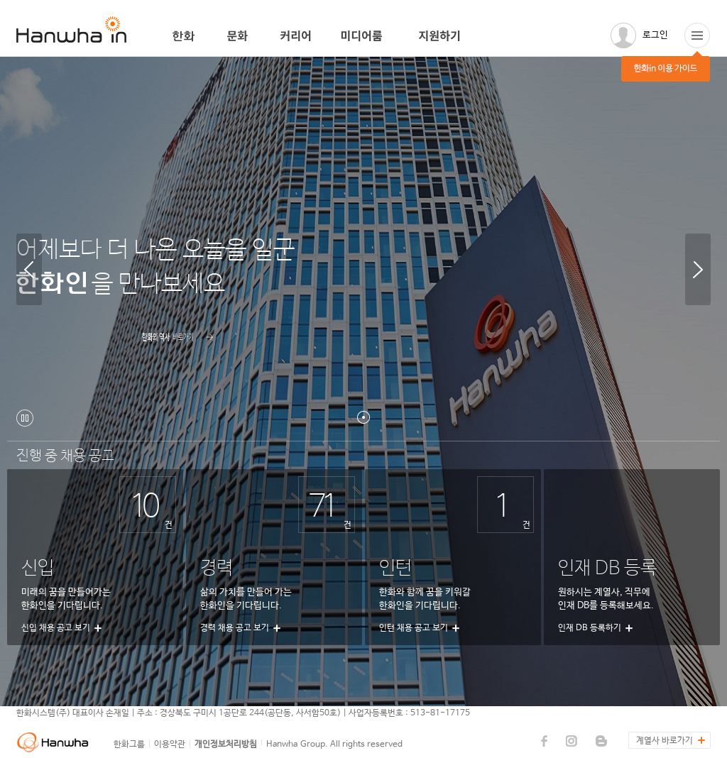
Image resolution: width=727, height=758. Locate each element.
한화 (185, 36)
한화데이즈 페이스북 (544, 741)
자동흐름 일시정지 (24, 418)
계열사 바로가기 (664, 741)
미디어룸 (365, 36)
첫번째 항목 (363, 417)
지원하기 (444, 36)
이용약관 (169, 744)
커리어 (296, 36)
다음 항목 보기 (698, 269)
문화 (239, 36)
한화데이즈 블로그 (601, 741)
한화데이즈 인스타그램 (571, 741)
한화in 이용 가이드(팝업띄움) (697, 35)
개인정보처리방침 (226, 744)
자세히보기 (87, 343)
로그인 (655, 35)
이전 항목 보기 (29, 269)
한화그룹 (129, 744)
